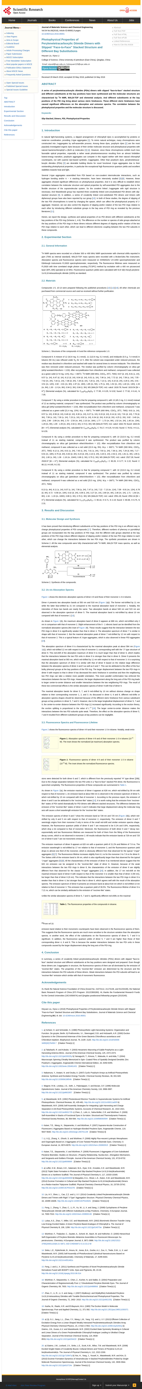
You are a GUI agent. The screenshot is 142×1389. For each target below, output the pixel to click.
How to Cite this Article (122, 45)
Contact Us (82, 1379)
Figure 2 (45, 729)
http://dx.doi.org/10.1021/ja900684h (57, 1161)
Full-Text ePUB (119, 38)
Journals (32, 20)
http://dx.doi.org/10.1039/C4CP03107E (58, 1188)
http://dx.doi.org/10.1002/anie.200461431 (59, 1066)
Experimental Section (14, 111)
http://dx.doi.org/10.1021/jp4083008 (57, 1178)
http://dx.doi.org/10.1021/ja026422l (61, 1339)
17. (43, 1293)
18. (43, 1306)
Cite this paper (51, 1002)
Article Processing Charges (17, 50)
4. (42, 1086)
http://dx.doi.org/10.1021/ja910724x (57, 1365)
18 (94, 708)
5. (42, 1099)
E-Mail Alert (11, 1385)
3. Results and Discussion (58, 510)
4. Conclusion (50, 952)
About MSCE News (14, 71)
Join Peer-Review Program (33, 1385)
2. (42, 1050)
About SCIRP (66, 1379)
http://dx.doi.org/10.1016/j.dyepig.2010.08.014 (61, 1273)
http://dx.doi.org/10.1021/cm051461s (57, 1260)
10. (43, 1194)
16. (43, 1280)
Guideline (9, 47)
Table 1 (123, 785)
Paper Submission (13, 54)
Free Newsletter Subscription (18, 61)
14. (43, 1250)
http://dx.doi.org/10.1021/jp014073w (86, 1227)
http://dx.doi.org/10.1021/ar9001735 (57, 1112)
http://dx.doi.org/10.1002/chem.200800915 (90, 1145)
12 (113, 288)
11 (52, 211)
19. (43, 1319)
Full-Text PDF (118, 31)
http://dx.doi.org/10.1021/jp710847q (57, 1355)
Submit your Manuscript (116, 1385)
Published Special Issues (16, 86)
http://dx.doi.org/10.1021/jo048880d (82, 1286)
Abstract (116, 27)
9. (42, 1168)
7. (42, 1138)
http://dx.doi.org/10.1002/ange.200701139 (70, 1132)
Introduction (9, 106)
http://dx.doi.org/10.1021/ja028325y (57, 1056)
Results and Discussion (15, 116)
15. (43, 1267)
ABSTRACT (49, 83)
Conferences (72, 20)
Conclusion (9, 120)
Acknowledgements (54, 982)
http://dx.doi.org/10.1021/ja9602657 (57, 1092)
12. (43, 1221)
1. (42, 1030)
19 (43, 641)
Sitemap (74, 1379)
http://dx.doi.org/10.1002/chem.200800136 (73, 1214)
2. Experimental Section (56, 237)
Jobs (131, 20)
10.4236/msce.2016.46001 (53, 34)
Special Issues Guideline (16, 90)
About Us (112, 20)
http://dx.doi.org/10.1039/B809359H (92, 1119)
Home (11, 20)
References (49, 1022)
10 (94, 198)
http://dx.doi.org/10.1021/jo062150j (97, 1299)
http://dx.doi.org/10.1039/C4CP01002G (74, 1201)
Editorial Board (12, 43)
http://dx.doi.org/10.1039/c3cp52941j (107, 1326)
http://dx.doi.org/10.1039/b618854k (57, 1079)
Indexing (9, 33)
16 (117, 288)
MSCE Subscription (14, 57)
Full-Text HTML (119, 34)
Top (5, 98)
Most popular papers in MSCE (18, 64)
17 (89, 529)
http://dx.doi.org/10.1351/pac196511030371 (109, 1309)
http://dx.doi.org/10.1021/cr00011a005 (100, 1102)
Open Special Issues (14, 83)
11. (43, 1207)
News (92, 20)
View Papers (11, 37)
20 (101, 871)
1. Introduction (51, 130)
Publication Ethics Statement (18, 68)
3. (42, 1073)
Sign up (95, 1385)
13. (43, 1234)
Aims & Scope (11, 40)
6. (42, 1125)
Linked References (121, 41)
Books (52, 20)
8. (42, 1151)
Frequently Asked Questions (18, 75)
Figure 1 (45, 597)
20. (43, 1346)
